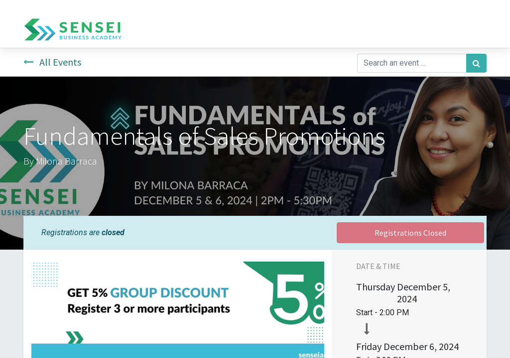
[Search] (476, 63)
